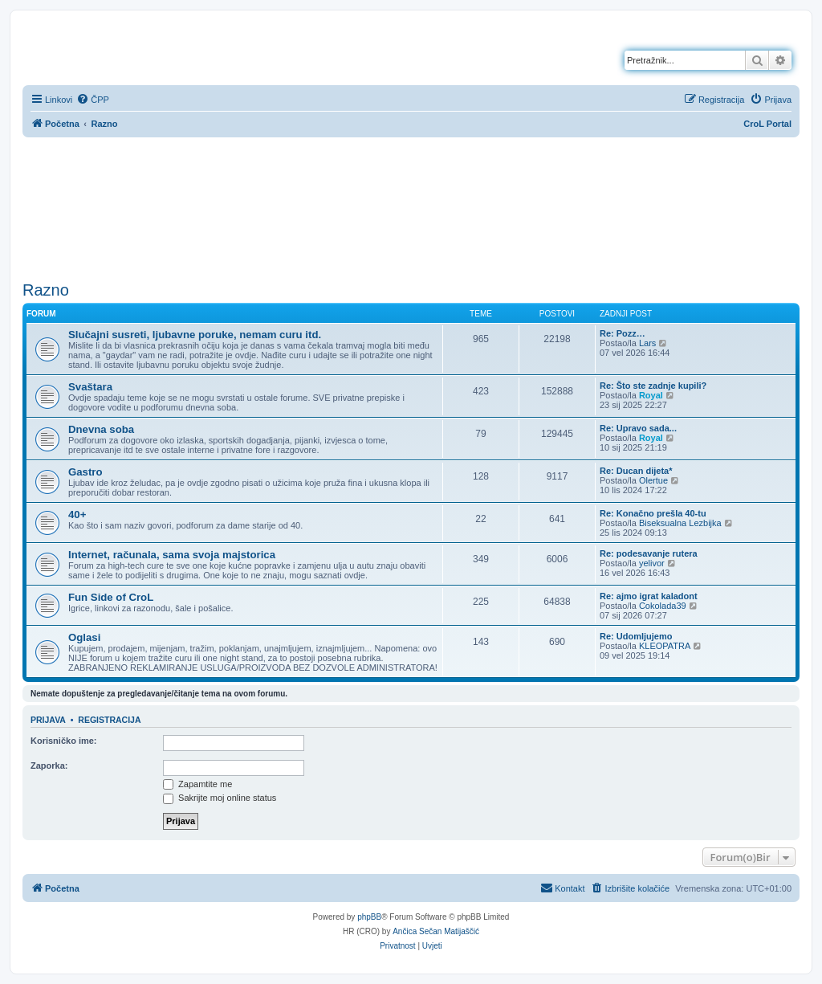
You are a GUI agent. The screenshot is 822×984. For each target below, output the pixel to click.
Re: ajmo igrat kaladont (649, 596)
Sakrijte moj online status (219, 797)
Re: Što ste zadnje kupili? (653, 385)
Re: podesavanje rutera (649, 553)
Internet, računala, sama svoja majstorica (171, 555)
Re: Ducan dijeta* (636, 471)
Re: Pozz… (622, 333)
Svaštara (90, 387)
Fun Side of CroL (110, 597)
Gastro (85, 472)
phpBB (369, 917)
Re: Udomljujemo (636, 636)
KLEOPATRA (664, 646)
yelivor (652, 563)
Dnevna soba (101, 429)
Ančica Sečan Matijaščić (436, 931)
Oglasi (84, 637)
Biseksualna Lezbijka (680, 523)
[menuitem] (92, 99)
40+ (77, 514)
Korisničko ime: (64, 740)
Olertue (653, 480)
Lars (647, 343)
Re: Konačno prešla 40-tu (653, 513)
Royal (651, 395)
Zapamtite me (197, 784)
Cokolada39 (662, 605)
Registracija (109, 720)
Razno (45, 290)
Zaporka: (49, 765)
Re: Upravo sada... (638, 428)
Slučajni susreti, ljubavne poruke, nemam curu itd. (194, 335)
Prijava (48, 720)
